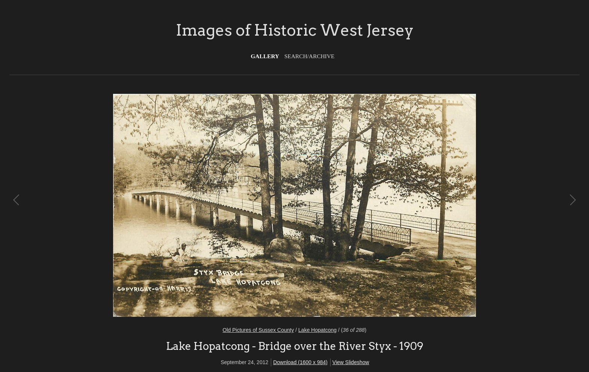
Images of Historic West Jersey (295, 30)
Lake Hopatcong (317, 330)
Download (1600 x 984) (300, 362)
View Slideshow (350, 362)
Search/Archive (309, 56)
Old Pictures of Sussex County (258, 330)
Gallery (265, 56)
